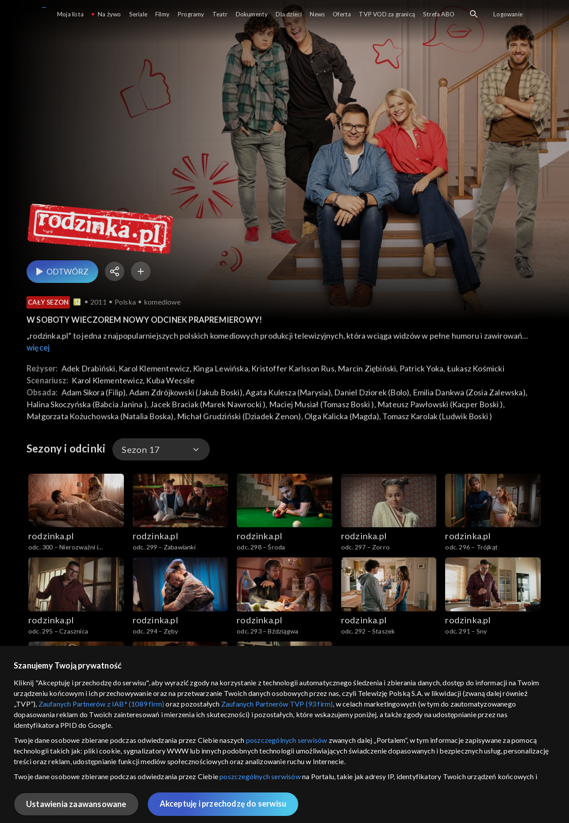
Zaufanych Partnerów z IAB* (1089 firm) (101, 703)
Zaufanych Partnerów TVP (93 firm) (277, 703)
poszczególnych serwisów (286, 740)
